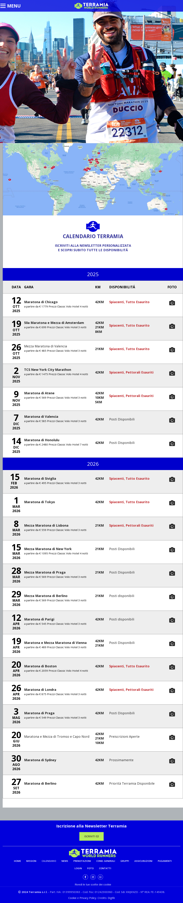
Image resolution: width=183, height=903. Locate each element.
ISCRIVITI (91, 836)
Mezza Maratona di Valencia (45, 346)
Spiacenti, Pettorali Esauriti (131, 372)
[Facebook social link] (85, 877)
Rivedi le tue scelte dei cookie (93, 884)
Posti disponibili (121, 596)
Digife (111, 898)
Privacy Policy (88, 898)
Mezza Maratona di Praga (45, 572)
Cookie (72, 898)
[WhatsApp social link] (100, 877)
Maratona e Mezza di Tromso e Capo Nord (56, 736)
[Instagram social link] (93, 877)
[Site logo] (91, 5)
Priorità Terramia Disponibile (132, 783)
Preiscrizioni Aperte (124, 736)
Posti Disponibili (122, 419)
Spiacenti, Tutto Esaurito (129, 302)
